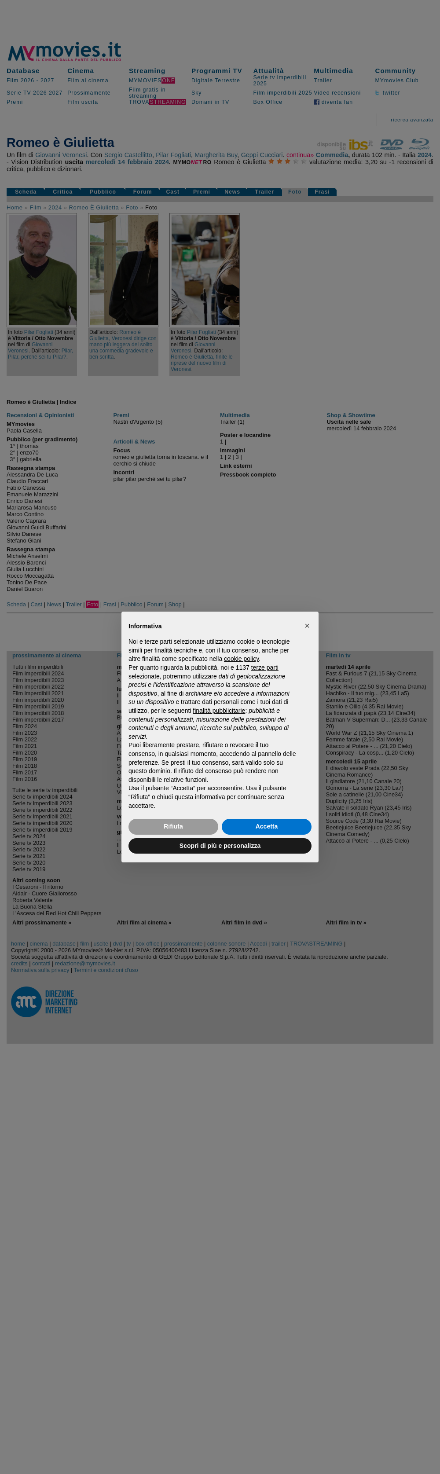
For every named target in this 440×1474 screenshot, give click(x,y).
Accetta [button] (267, 826)
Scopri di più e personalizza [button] (220, 845)
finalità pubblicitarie (219, 710)
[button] (307, 626)
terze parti (265, 667)
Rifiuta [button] (173, 826)
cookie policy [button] (241, 658)
